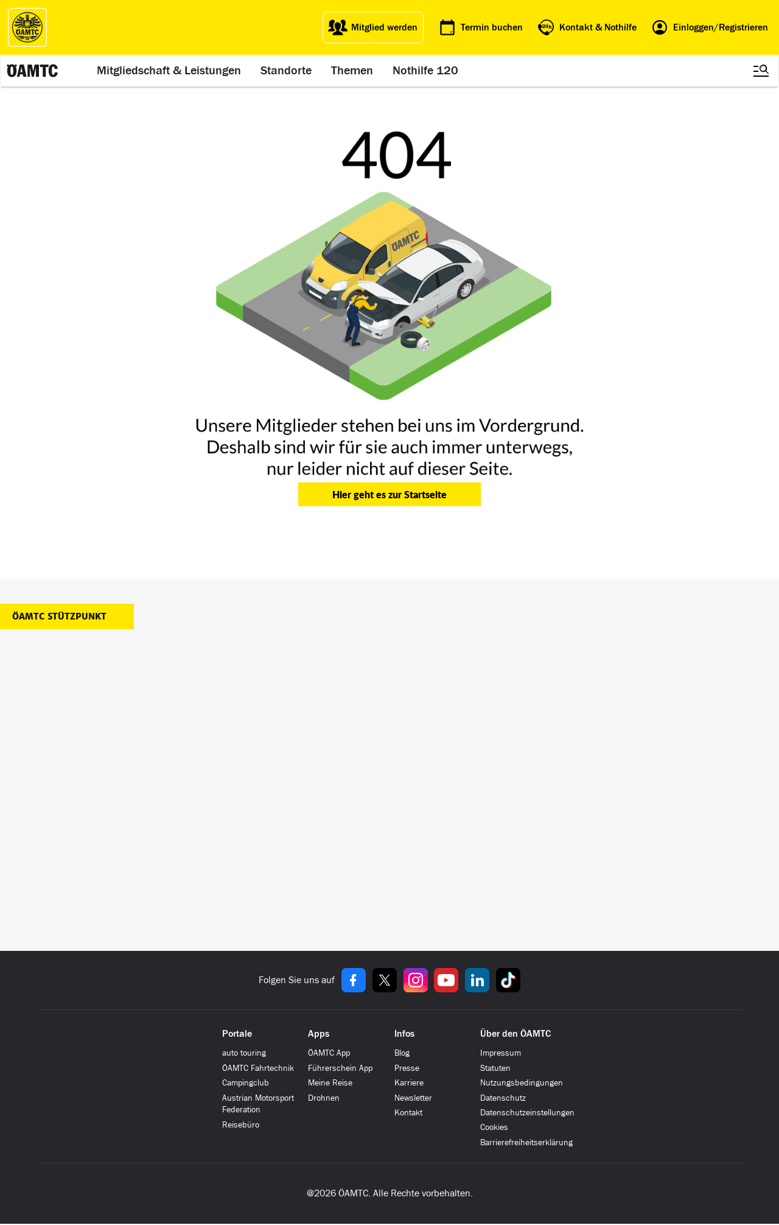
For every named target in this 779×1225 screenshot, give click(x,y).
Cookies (494, 1127)
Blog (402, 1052)
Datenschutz (503, 1098)
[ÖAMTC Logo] (27, 27)
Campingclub (245, 1082)
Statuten (495, 1068)
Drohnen (324, 1098)
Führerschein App (340, 1068)
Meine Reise (330, 1082)
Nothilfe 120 (425, 71)
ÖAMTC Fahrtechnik (258, 1068)
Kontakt (408, 1112)
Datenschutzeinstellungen (527, 1112)
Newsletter (413, 1098)
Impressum (500, 1052)
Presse (406, 1068)
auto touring (244, 1052)
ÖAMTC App (329, 1052)
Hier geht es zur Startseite (389, 494)
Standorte (286, 71)
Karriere (409, 1082)
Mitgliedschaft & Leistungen (169, 71)
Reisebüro (240, 1124)
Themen (352, 71)
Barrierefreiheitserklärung (526, 1142)
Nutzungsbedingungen (521, 1082)
